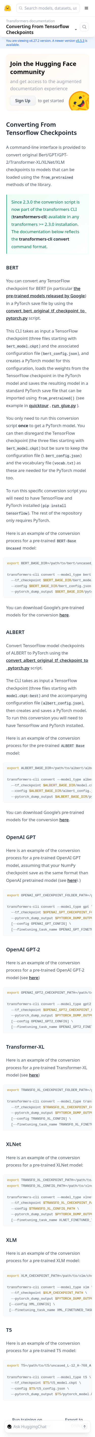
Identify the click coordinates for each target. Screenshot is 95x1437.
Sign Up (22, 100)
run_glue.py (64, 405)
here (64, 615)
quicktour (39, 405)
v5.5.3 (80, 41)
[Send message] (85, 1427)
